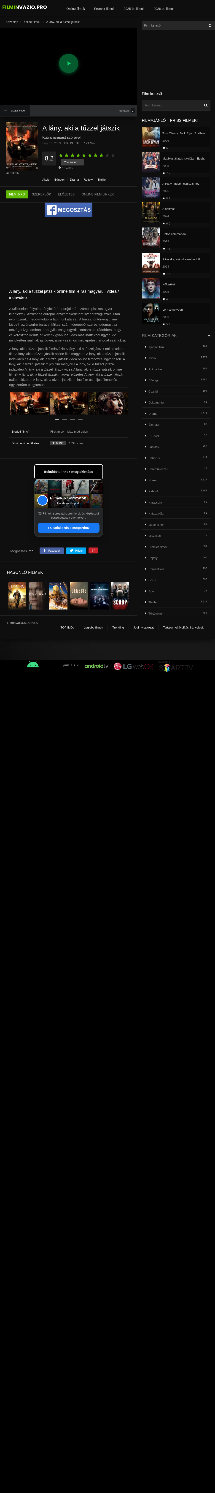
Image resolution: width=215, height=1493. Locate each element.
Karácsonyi (155, 502)
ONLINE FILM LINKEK (97, 194)
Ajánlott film (156, 347)
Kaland (153, 491)
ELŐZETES (66, 194)
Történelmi (155, 613)
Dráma (74, 179)
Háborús (154, 458)
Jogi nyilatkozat (143, 627)
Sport (152, 591)
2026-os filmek (164, 9)
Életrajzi (153, 424)
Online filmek (75, 9)
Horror (152, 480)
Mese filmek (156, 524)
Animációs (155, 369)
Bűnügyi (59, 179)
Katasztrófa (156, 513)
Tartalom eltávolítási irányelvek (183, 627)
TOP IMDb (67, 627)
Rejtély (88, 179)
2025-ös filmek (134, 9)
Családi (153, 391)
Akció (46, 179)
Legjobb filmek (93, 627)
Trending (118, 627)
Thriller (102, 179)
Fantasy (153, 447)
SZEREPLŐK (41, 194)
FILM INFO (17, 194)
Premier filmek (104, 9)
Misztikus (154, 535)
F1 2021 (153, 436)
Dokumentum (157, 402)
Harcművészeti (158, 469)
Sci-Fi (152, 580)
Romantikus (156, 569)
